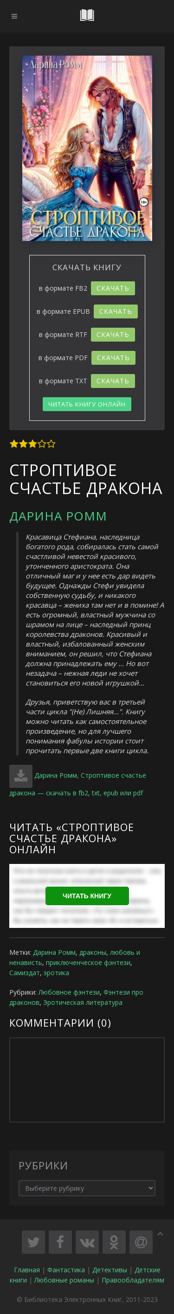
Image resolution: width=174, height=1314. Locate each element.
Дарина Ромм (58, 516)
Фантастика (66, 1269)
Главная (27, 1269)
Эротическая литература (82, 1002)
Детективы (109, 1269)
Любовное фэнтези (69, 992)
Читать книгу (87, 896)
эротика (56, 972)
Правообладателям (133, 1280)
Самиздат (24, 972)
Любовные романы (64, 1280)
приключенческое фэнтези (88, 962)
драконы (92, 952)
